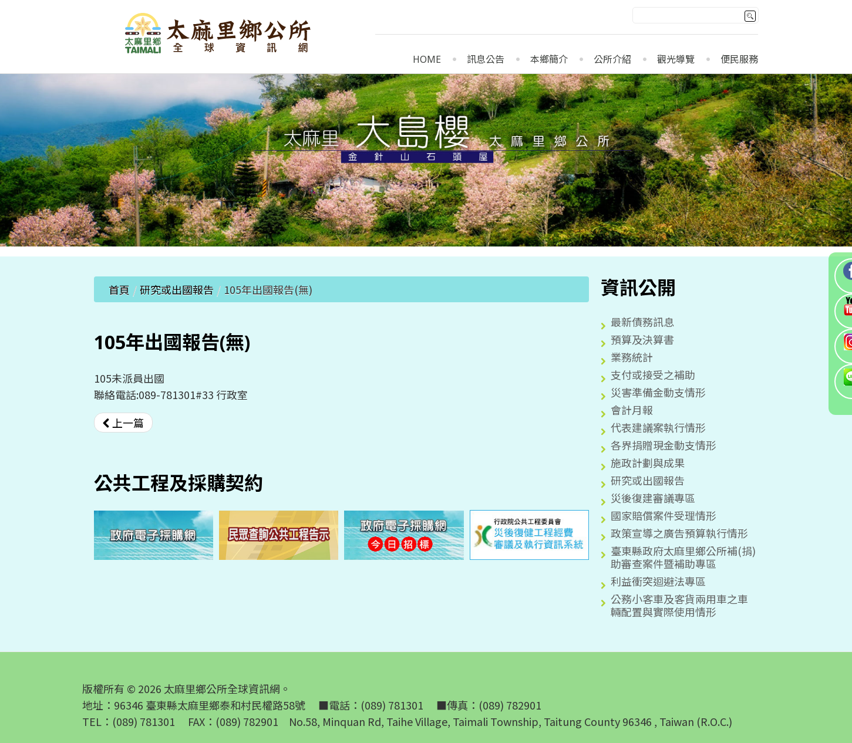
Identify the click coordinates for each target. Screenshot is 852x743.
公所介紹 (612, 59)
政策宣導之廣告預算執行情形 (679, 533)
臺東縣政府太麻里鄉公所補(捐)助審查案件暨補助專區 (683, 557)
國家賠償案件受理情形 (663, 515)
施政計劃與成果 (648, 462)
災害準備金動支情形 (658, 392)
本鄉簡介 (549, 59)
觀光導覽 (676, 59)
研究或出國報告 (177, 289)
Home (427, 59)
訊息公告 (485, 59)
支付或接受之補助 (653, 374)
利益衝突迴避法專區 (658, 581)
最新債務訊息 (642, 321)
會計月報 (632, 409)
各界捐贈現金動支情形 (663, 444)
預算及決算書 (642, 339)
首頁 (119, 289)
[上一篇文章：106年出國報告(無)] (123, 423)
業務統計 (632, 356)
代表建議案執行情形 (658, 427)
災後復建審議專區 (653, 497)
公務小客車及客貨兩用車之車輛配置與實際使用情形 (679, 605)
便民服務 (739, 59)
